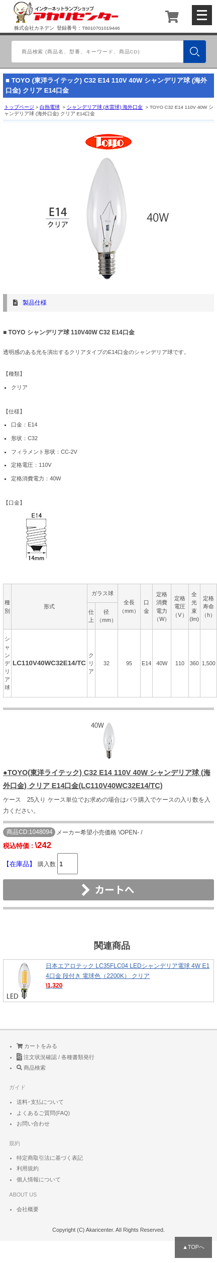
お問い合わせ (33, 1123)
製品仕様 (35, 302)
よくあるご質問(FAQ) (43, 1113)
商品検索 (31, 1068)
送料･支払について (40, 1102)
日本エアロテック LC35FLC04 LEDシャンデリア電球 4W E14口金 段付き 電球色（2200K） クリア (108, 981)
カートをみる (37, 1046)
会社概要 (28, 1209)
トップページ (19, 107)
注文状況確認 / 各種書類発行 (55, 1057)
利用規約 (28, 1168)
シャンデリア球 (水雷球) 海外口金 (105, 107)
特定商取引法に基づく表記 (50, 1158)
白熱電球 (50, 107)
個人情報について (39, 1179)
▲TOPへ (193, 1247)
